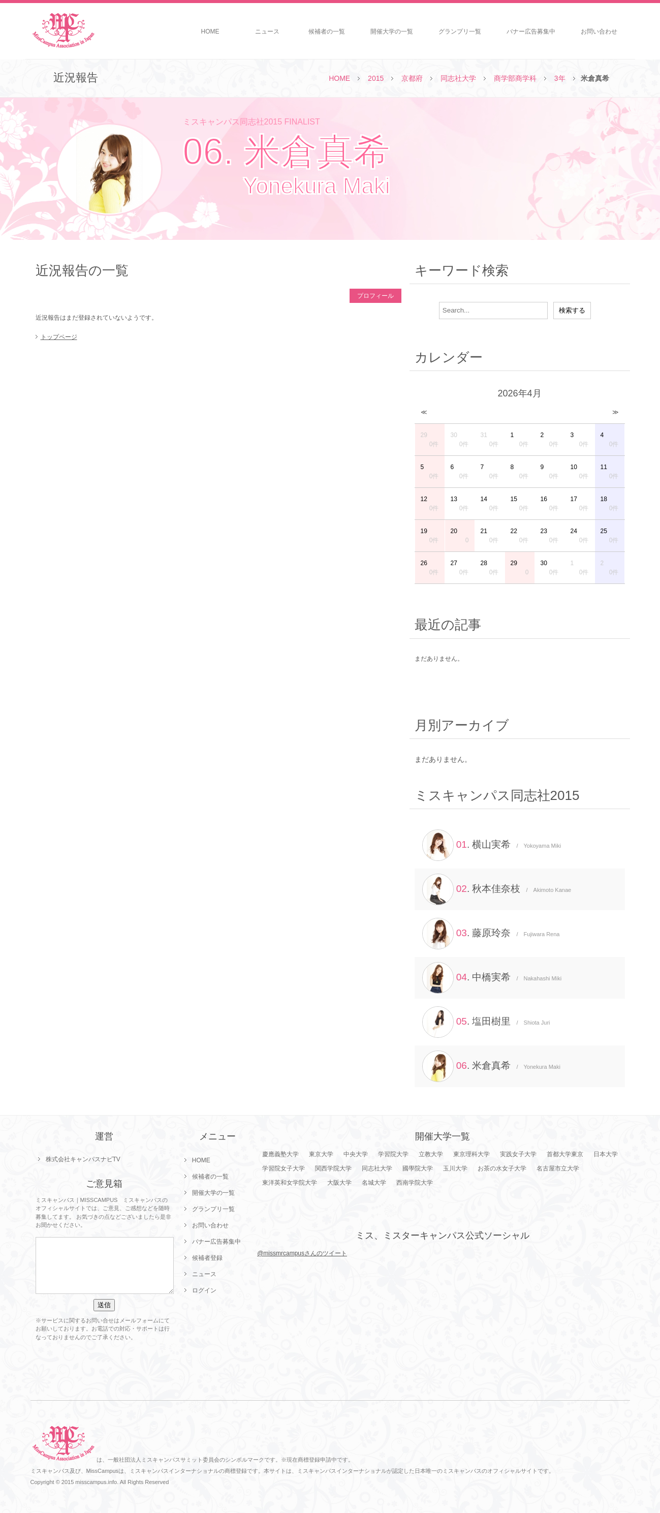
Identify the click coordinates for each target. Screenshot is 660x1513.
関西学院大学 (333, 1168)
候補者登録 (207, 1257)
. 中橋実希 (492, 978)
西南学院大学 (414, 1182)
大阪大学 (339, 1182)
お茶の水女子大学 (502, 1168)
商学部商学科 (515, 78)
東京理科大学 (471, 1154)
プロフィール (375, 295)
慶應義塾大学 (280, 1154)
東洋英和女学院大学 (289, 1182)
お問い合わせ (599, 31)
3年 (559, 78)
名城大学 (374, 1182)
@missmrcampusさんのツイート (302, 1253)
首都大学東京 (565, 1154)
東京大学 (321, 1154)
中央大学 (355, 1154)
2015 (376, 78)
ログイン (204, 1290)
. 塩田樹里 (486, 1022)
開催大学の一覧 (391, 31)
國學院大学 (417, 1168)
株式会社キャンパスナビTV (83, 1159)
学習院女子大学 (283, 1168)
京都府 (412, 78)
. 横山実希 (491, 845)
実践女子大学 (518, 1154)
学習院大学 (393, 1154)
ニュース (267, 31)
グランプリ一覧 (459, 31)
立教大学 (431, 1154)
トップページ (59, 337)
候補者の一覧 (326, 31)
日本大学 (605, 1154)
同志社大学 (458, 78)
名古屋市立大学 (558, 1168)
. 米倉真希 (491, 1066)
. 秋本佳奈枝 (497, 889)
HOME (210, 31)
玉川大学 (455, 1168)
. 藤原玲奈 (491, 933)
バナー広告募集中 (531, 31)
